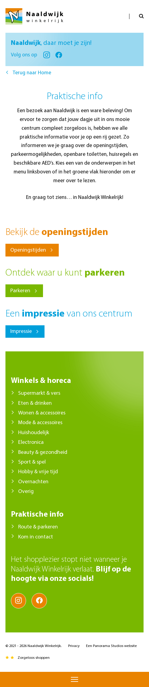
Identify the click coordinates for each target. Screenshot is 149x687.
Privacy (74, 646)
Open (136, 16)
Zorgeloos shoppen (34, 658)
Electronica (31, 442)
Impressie (21, 331)
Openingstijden (28, 250)
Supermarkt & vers (39, 393)
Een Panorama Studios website (111, 646)
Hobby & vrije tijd (38, 472)
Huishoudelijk (33, 433)
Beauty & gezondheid (42, 452)
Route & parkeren (38, 527)
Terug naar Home (32, 72)
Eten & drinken (35, 403)
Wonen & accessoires (41, 413)
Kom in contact (35, 537)
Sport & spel (32, 462)
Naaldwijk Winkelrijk (34, 16)
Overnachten (33, 482)
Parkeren (20, 291)
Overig (26, 491)
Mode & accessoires (40, 423)
